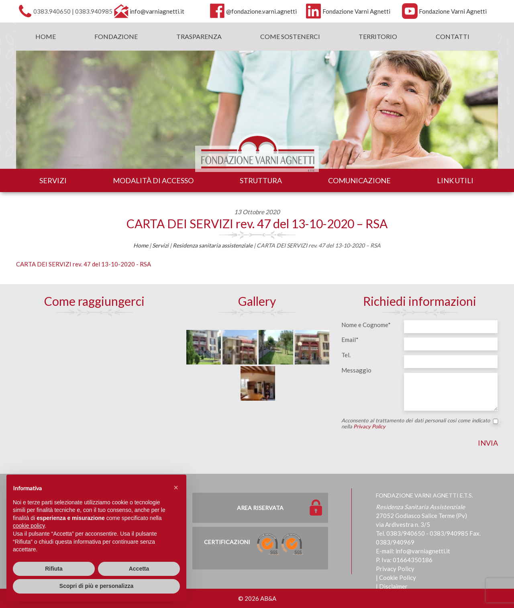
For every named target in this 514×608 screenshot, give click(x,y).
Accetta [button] (139, 568)
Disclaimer (393, 586)
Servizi (53, 180)
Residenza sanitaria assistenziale (213, 245)
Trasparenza (199, 36)
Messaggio (356, 370)
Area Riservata (260, 507)
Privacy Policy (369, 426)
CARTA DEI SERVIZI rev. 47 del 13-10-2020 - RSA (83, 264)
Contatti (452, 36)
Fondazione (116, 36)
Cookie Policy (397, 577)
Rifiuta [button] (54, 568)
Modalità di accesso (153, 180)
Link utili (455, 180)
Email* (350, 339)
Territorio (378, 36)
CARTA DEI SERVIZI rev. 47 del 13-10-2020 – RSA (257, 223)
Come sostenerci (290, 36)
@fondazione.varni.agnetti (261, 11)
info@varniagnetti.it (157, 11)
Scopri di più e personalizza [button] (96, 586)
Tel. (346, 354)
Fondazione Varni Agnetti (356, 11)
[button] (175, 487)
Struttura (261, 180)
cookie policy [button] (29, 525)
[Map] (94, 378)
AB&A (268, 598)
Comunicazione (359, 180)
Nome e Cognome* (366, 324)
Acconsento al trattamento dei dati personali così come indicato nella (419, 424)
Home (45, 36)
